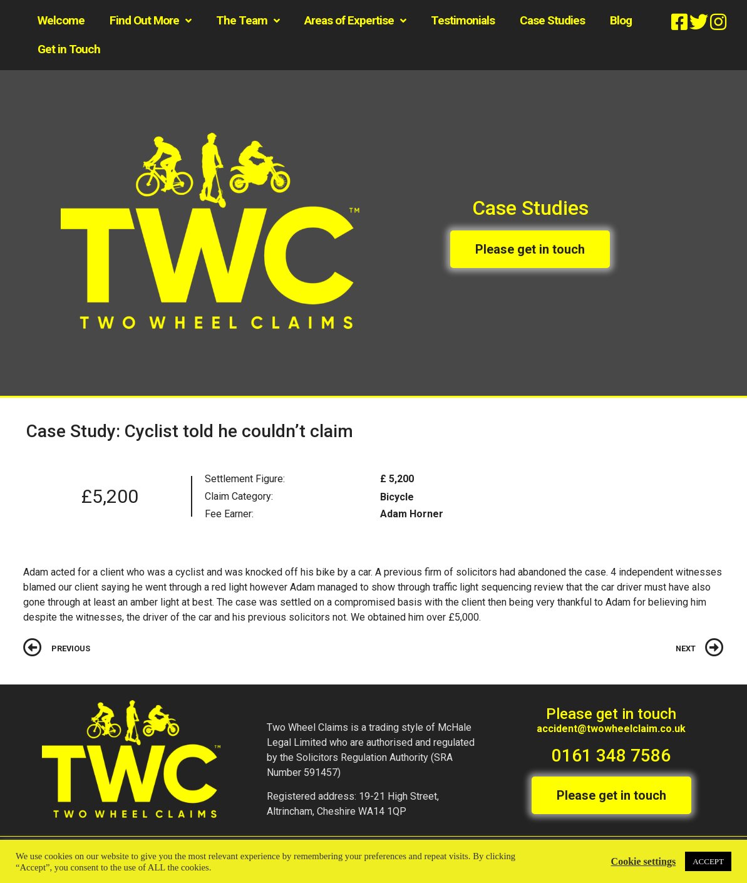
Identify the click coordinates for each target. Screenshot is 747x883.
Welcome (61, 20)
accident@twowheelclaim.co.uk (611, 729)
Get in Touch (69, 49)
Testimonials (463, 20)
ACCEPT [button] (708, 861)
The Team (247, 21)
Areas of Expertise (355, 21)
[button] (530, 249)
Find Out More (150, 21)
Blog (621, 20)
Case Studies (552, 20)
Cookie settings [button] (643, 861)
